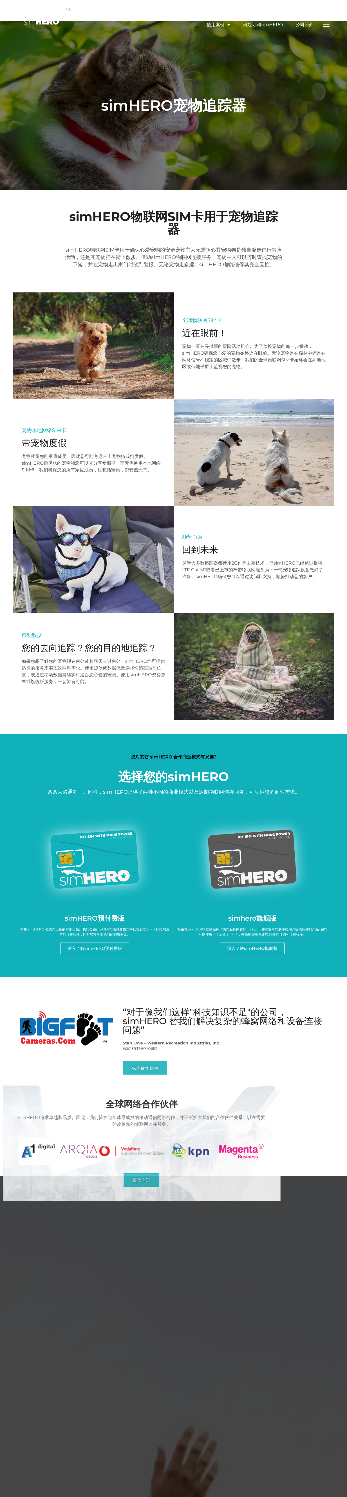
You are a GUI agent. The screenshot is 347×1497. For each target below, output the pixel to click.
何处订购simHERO (263, 24)
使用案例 (218, 25)
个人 (68, 9)
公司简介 (304, 24)
